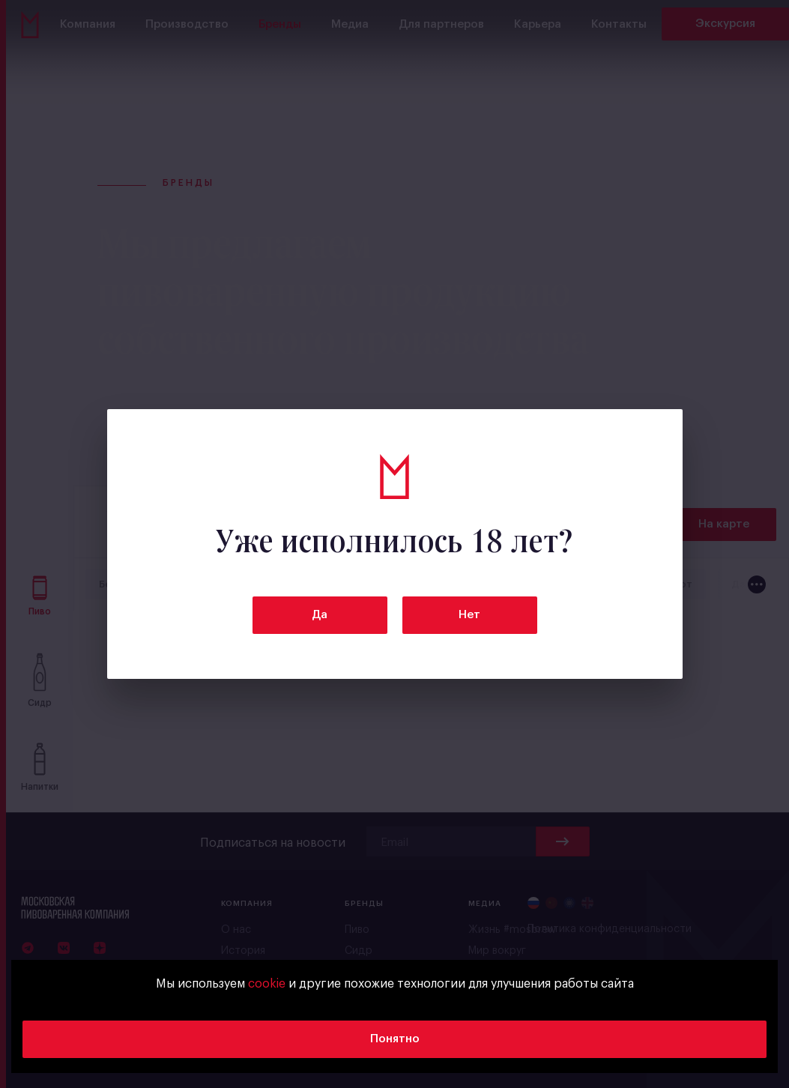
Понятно (395, 1039)
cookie (266, 984)
